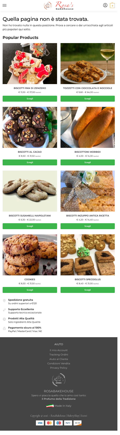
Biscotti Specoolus (88, 279)
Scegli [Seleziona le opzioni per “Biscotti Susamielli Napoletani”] (30, 226)
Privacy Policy (58, 368)
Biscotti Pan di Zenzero (30, 88)
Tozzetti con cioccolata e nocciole (87, 88)
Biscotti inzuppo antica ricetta (87, 215)
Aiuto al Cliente (58, 359)
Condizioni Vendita (58, 363)
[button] (112, 5)
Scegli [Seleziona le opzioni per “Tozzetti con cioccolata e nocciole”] (87, 98)
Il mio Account (59, 350)
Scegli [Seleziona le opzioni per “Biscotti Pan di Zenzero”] (30, 98)
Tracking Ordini (58, 354)
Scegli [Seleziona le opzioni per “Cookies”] (30, 290)
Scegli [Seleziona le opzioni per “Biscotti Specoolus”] (87, 290)
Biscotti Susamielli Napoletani (30, 215)
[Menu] (8, 5)
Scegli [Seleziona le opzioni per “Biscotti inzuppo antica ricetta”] (87, 226)
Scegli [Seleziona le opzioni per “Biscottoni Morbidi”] (87, 162)
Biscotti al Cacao (30, 152)
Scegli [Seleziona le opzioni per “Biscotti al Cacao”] (30, 162)
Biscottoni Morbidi (88, 152)
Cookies (29, 279)
